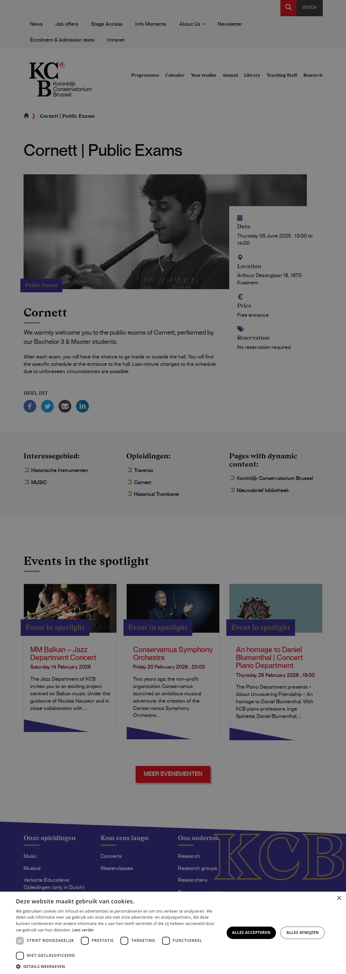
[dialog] (173, 487)
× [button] (338, 898)
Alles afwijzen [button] (302, 932)
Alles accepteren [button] (251, 932)
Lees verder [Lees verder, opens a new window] (83, 930)
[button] (117, 966)
